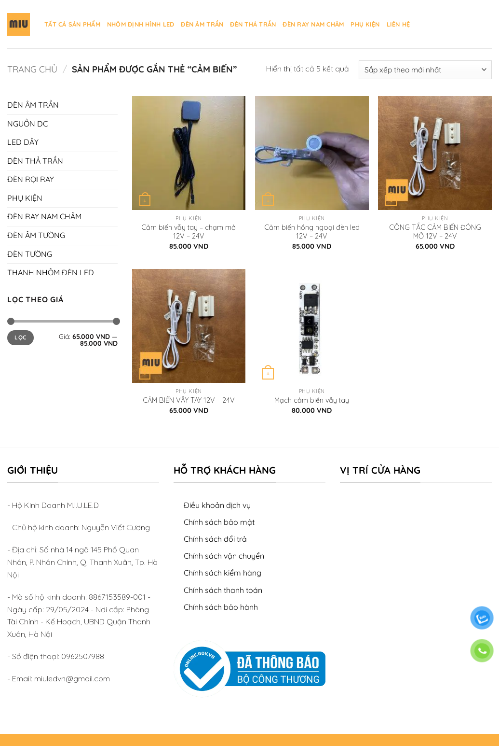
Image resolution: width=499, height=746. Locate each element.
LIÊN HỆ (398, 24)
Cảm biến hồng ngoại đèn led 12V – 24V (312, 232)
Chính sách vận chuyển (224, 556)
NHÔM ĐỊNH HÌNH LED (141, 24)
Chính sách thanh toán (223, 590)
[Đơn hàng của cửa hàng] (425, 69)
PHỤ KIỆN (365, 24)
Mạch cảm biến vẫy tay (311, 400)
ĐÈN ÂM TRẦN (202, 24)
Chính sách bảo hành (221, 607)
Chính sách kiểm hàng (222, 572)
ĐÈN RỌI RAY (30, 179)
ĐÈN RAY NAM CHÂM (313, 24)
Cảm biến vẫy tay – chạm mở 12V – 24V (188, 232)
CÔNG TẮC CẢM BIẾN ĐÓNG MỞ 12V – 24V (435, 232)
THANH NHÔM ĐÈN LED (50, 272)
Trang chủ (32, 69)
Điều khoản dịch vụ (217, 505)
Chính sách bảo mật (219, 522)
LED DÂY (23, 142)
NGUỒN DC (27, 123)
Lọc (20, 337)
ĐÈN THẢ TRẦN (253, 24)
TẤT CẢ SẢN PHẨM (72, 24)
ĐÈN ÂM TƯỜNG (36, 235)
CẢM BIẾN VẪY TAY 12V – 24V (189, 400)
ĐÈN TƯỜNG (29, 254)
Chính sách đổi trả (215, 539)
